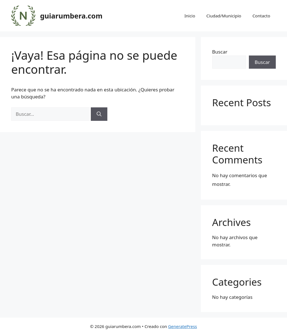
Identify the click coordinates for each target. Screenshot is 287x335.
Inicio (189, 16)
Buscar (219, 51)
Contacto (261, 16)
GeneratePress (182, 326)
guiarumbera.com (71, 15)
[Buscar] (99, 114)
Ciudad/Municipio (223, 16)
